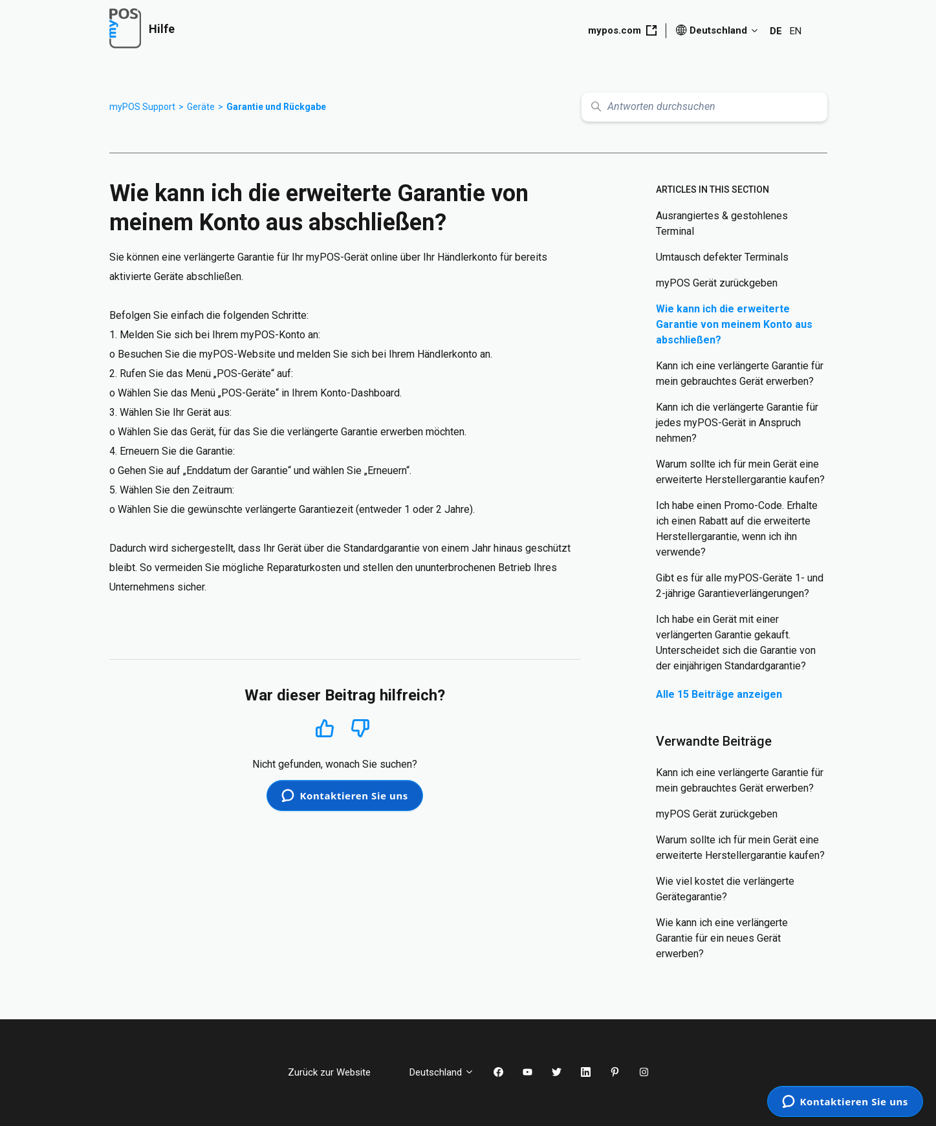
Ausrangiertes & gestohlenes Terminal (722, 223)
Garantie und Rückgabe (276, 107)
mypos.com (622, 30)
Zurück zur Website (339, 1072)
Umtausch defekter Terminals (722, 257)
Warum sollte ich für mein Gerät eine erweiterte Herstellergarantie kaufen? (740, 472)
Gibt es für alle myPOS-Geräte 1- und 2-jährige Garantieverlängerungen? (739, 586)
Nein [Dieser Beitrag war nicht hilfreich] (360, 728)
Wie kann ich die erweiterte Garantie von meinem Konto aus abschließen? (734, 324)
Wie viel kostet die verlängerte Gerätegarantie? (725, 889)
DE (776, 31)
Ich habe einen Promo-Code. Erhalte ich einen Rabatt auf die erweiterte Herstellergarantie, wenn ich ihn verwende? (737, 528)
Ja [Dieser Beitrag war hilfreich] (324, 728)
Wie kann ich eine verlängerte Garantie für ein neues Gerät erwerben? (722, 938)
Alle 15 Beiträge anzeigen (719, 694)
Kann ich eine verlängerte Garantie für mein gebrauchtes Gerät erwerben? (739, 373)
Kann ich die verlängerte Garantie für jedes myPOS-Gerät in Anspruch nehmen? (737, 422)
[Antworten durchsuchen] (704, 107)
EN (795, 31)
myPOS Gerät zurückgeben (717, 283)
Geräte (201, 107)
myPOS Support (142, 107)
